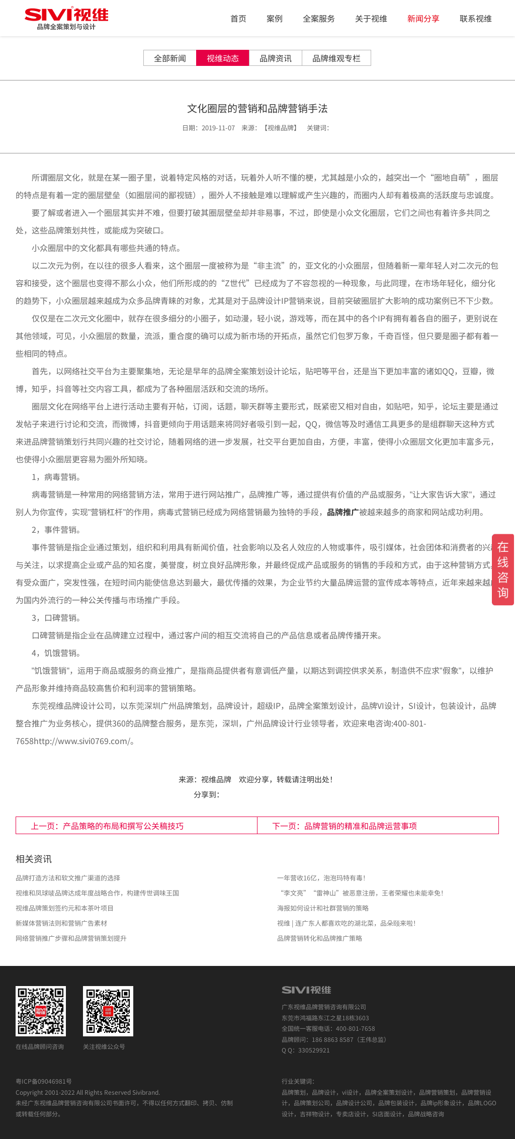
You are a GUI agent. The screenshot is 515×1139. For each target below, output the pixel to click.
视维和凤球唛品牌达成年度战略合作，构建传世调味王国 (97, 893)
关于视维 (371, 18)
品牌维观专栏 (336, 58)
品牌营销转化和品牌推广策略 (319, 938)
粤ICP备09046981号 (44, 1081)
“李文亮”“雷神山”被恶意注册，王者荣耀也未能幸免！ (362, 893)
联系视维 (476, 18)
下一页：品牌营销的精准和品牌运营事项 (344, 826)
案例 (275, 18)
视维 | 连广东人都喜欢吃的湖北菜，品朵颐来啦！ (348, 923)
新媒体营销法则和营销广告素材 (61, 923)
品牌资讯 (276, 58)
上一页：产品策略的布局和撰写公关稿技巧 (107, 826)
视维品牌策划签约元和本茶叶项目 (65, 908)
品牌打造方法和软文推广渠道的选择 (68, 877)
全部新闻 (170, 58)
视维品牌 (216, 779)
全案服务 (319, 18)
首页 (238, 18)
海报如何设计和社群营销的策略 (323, 908)
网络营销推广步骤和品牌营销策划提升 (71, 938)
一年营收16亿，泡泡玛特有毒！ (323, 877)
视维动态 (223, 58)
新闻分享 (423, 18)
